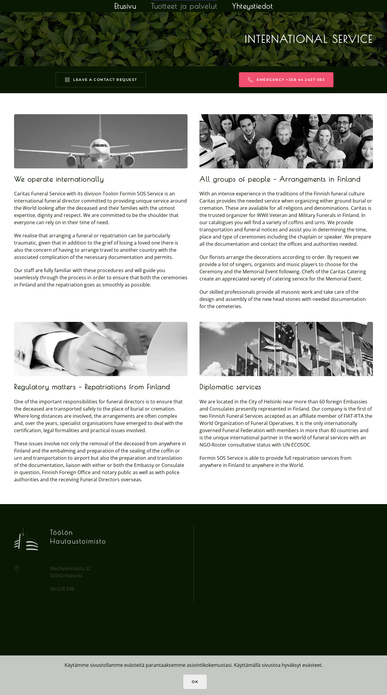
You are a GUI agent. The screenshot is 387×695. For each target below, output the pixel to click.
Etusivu (125, 6)
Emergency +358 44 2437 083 (286, 80)
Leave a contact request (100, 80)
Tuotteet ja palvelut (184, 6)
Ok (195, 681)
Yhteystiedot (252, 6)
